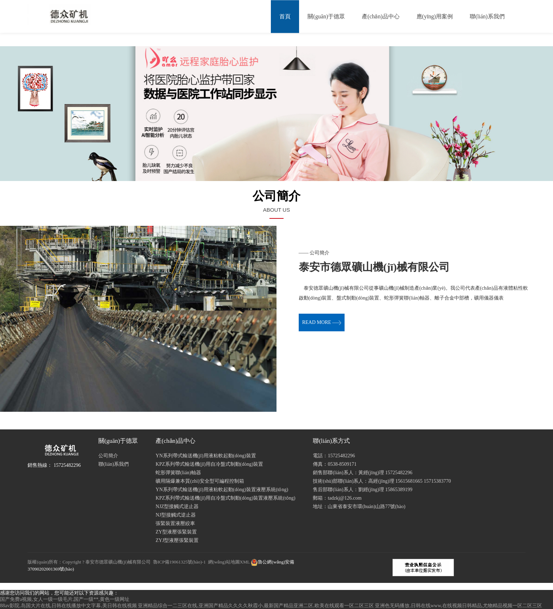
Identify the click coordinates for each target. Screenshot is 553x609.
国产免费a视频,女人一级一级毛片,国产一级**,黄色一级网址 (64, 599)
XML (245, 562)
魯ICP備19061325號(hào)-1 (179, 562)
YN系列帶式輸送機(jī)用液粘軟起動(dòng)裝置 (206, 455)
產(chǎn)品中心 (381, 16)
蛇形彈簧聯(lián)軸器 (178, 472)
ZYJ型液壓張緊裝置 (177, 540)
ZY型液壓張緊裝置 (176, 532)
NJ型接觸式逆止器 (176, 515)
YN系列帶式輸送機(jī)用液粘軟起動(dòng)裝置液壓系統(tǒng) (222, 489)
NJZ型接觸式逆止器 (177, 506)
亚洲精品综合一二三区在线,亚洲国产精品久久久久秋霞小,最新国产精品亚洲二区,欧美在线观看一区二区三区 (256, 605)
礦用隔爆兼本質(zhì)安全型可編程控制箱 (200, 481)
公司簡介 (108, 455)
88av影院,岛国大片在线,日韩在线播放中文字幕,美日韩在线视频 (68, 605)
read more (321, 322)
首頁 (285, 16)
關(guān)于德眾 (326, 16)
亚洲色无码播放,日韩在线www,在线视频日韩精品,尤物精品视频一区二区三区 (458, 605)
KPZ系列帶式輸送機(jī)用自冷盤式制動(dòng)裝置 (209, 464)
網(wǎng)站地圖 (224, 562)
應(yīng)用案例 (435, 16)
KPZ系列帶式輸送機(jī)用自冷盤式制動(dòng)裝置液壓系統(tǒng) (225, 498)
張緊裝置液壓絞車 (175, 523)
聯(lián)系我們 (487, 16)
